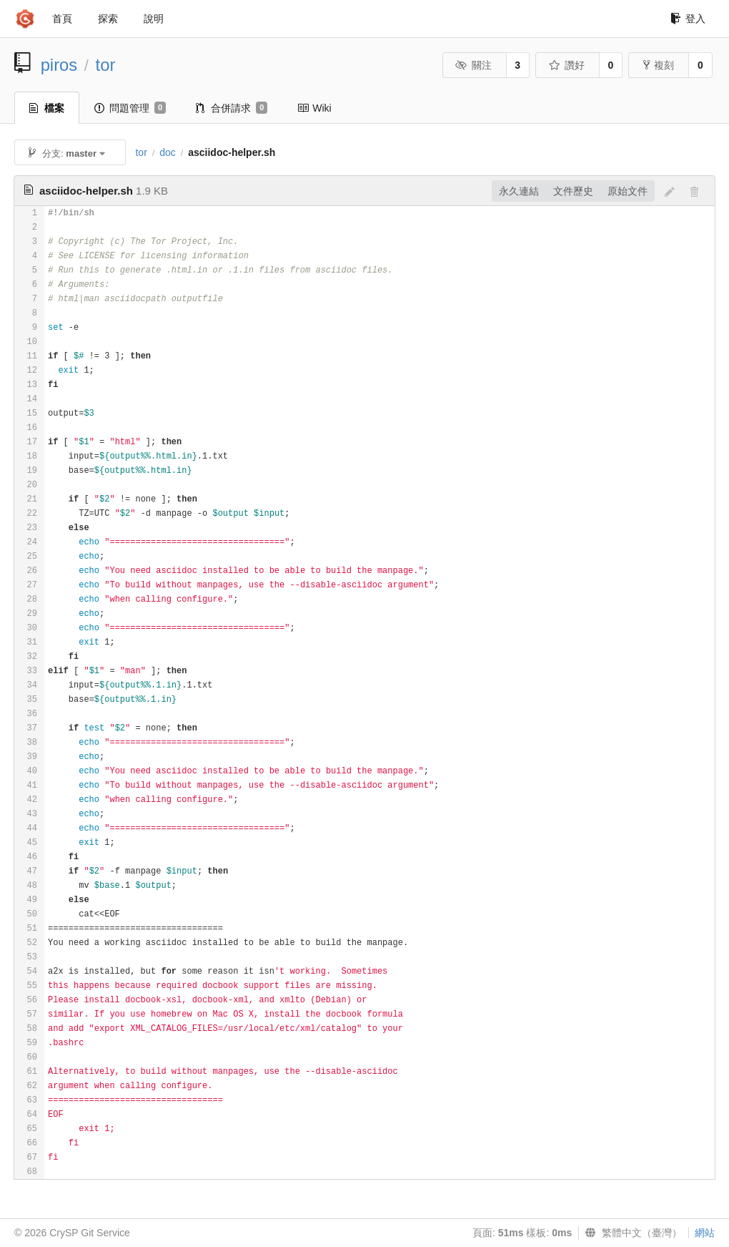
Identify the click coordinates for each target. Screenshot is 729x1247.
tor (106, 64)
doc (167, 152)
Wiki (314, 108)
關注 (473, 65)
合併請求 (231, 108)
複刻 (658, 65)
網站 (705, 1232)
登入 (687, 18)
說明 (154, 18)
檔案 (46, 108)
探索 (108, 18)
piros (59, 64)
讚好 (566, 65)
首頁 (62, 18)
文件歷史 (573, 191)
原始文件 (628, 191)
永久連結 (519, 191)
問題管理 (130, 108)
